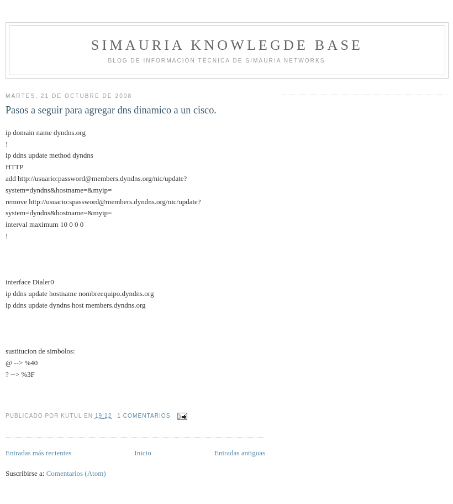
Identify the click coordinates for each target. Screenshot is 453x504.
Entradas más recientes (38, 453)
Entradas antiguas (239, 453)
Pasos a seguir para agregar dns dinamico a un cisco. (111, 110)
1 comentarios (143, 416)
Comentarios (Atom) (76, 473)
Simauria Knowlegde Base (227, 45)
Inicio (142, 453)
